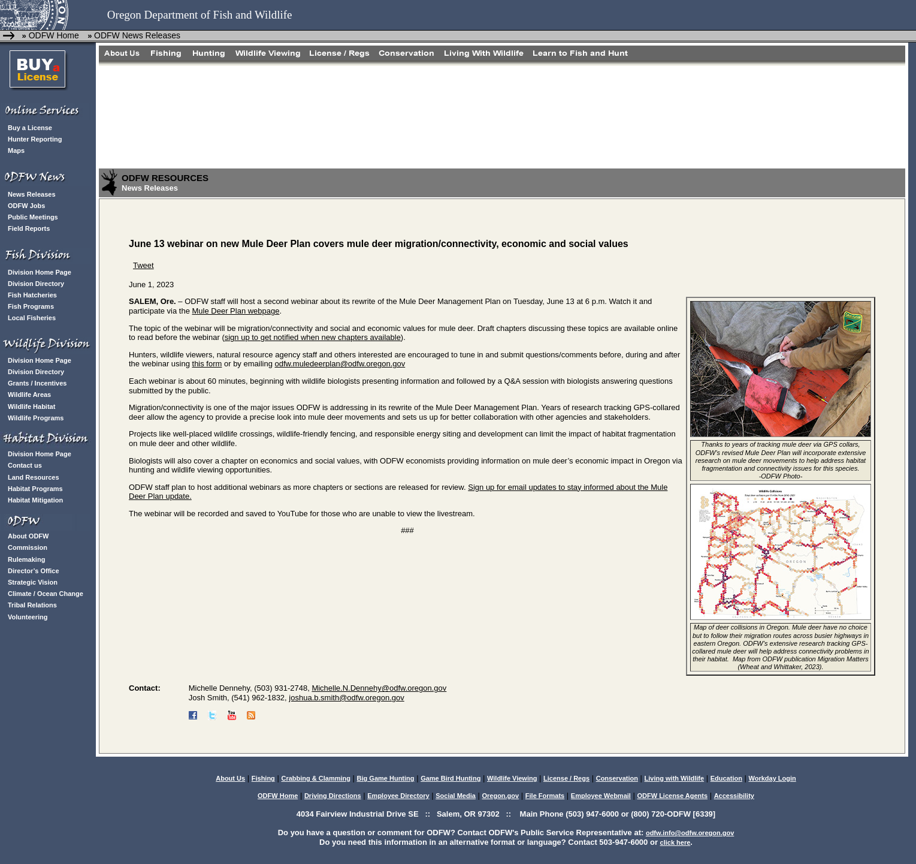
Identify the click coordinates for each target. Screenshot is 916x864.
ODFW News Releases (137, 35)
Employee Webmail (601, 795)
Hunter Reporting (35, 139)
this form (207, 363)
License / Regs (566, 778)
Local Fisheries (32, 317)
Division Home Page (39, 272)
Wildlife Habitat (31, 406)
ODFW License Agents (672, 795)
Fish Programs (31, 306)
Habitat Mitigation (35, 500)
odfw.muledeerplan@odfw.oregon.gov (340, 363)
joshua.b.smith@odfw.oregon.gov (346, 697)
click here (675, 842)
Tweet (143, 265)
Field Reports (29, 228)
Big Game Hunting (386, 778)
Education (726, 778)
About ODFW (28, 536)
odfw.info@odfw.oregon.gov (690, 832)
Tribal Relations (32, 605)
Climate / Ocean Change (45, 593)
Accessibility (734, 795)
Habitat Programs (35, 488)
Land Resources (33, 477)
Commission (27, 547)
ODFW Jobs (26, 205)
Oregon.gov (500, 795)
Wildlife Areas (29, 394)
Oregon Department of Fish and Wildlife (199, 14)
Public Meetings (33, 217)
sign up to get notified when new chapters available (313, 337)
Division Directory (36, 283)
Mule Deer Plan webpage (236, 310)
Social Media (456, 795)
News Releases (32, 194)
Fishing (263, 778)
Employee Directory (398, 795)
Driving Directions (332, 795)
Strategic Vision (33, 582)
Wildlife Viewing (512, 778)
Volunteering (27, 617)
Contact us (25, 465)
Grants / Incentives (37, 383)
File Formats (544, 795)
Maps (16, 150)
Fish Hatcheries (32, 295)
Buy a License (30, 127)
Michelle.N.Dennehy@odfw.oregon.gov (379, 688)
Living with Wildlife (675, 778)
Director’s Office (33, 570)
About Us (230, 778)
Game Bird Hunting (450, 778)
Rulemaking (26, 559)
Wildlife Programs (36, 418)
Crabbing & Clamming (315, 778)
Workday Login (772, 778)
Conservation (617, 778)
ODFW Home (52, 35)
